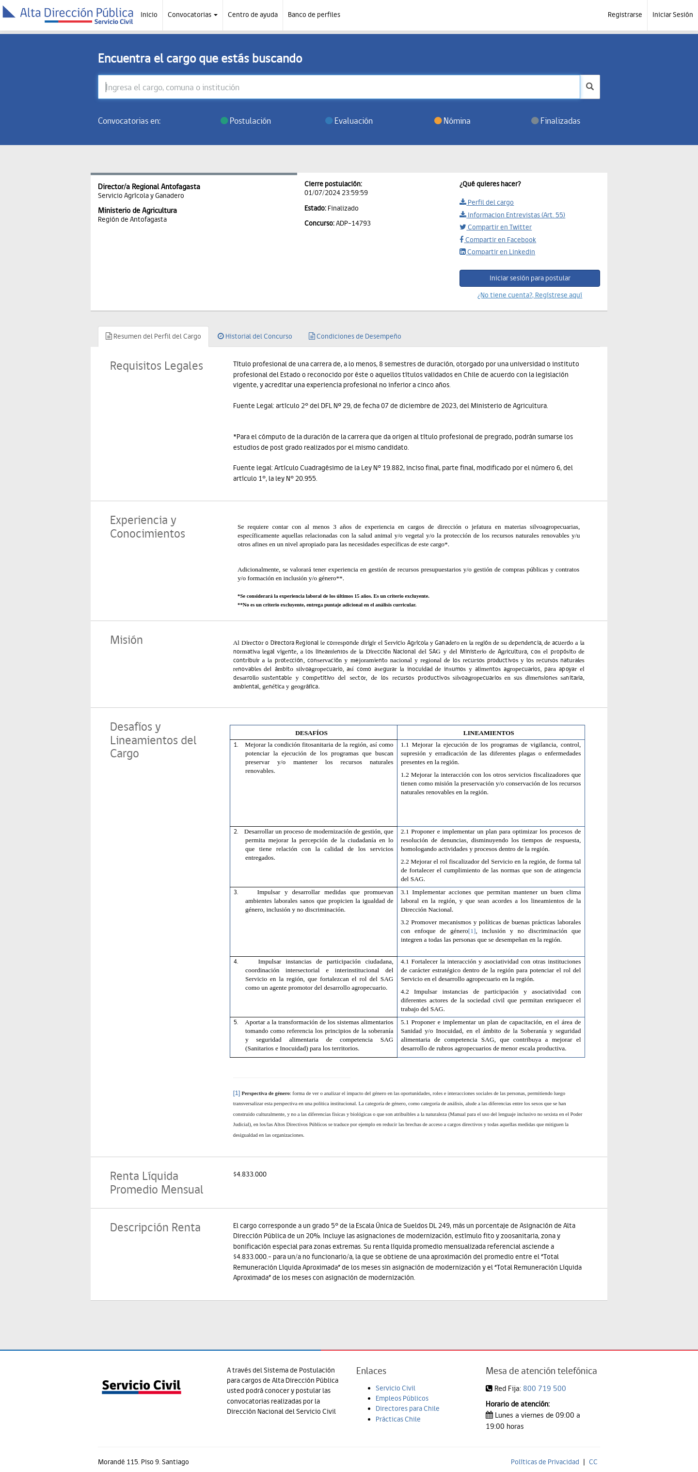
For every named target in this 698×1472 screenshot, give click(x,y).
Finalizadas (555, 120)
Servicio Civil (395, 1388)
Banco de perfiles (314, 14)
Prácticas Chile (398, 1419)
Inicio (149, 14)
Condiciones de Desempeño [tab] (355, 336)
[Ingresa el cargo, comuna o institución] (339, 87)
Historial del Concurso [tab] (255, 336)
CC (593, 1461)
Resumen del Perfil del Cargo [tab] (153, 336)
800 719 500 (544, 1388)
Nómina (452, 120)
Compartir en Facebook (498, 239)
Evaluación (349, 120)
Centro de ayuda (253, 14)
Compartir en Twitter (496, 227)
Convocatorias (193, 14)
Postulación (246, 120)
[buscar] (590, 87)
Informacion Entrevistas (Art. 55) (512, 215)
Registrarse (625, 14)
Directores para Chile (408, 1408)
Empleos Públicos (402, 1398)
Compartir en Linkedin (497, 251)
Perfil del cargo (487, 202)
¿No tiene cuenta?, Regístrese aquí (529, 295)
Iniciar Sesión (672, 14)
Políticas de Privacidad (545, 1461)
